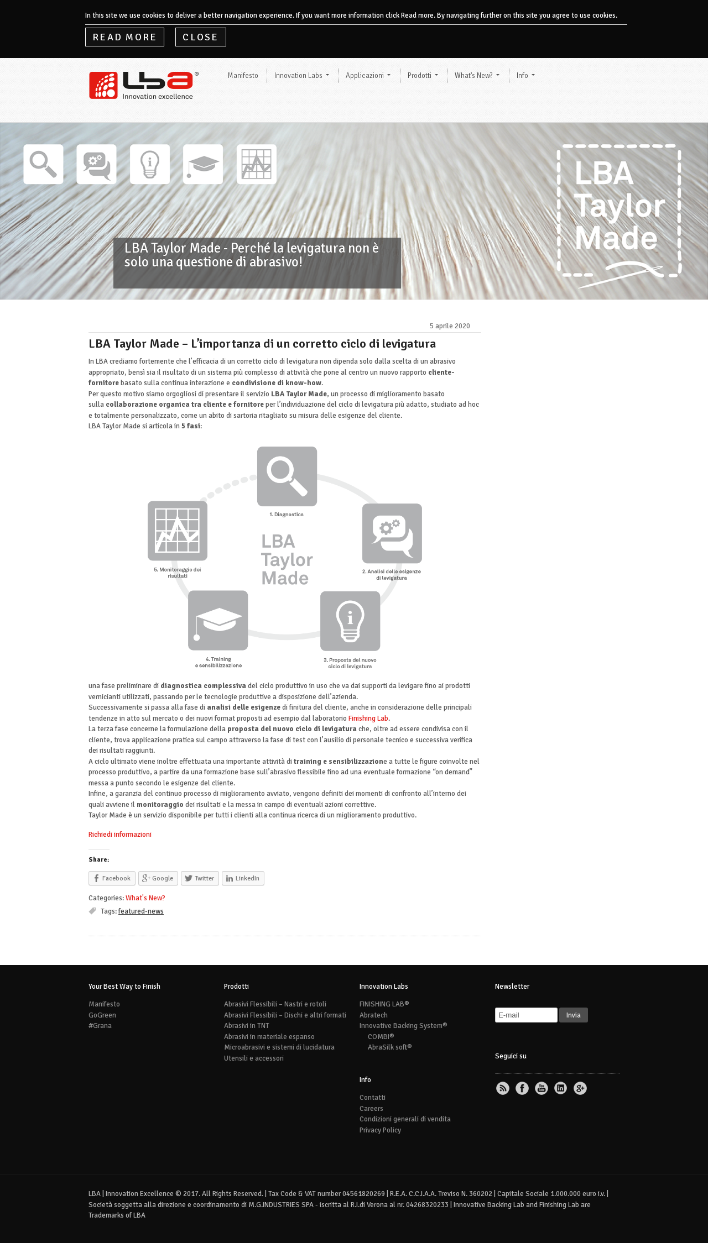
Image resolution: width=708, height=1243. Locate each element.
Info (522, 75)
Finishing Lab (368, 718)
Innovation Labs (298, 75)
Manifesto (243, 75)
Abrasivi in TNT (246, 1025)
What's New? (145, 898)
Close (200, 37)
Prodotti (419, 75)
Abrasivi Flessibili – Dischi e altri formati (285, 1015)
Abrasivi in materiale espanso (269, 1036)
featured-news (141, 911)
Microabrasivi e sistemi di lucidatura (279, 1047)
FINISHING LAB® (384, 1004)
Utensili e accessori (254, 1058)
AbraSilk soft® (390, 1047)
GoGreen (102, 1015)
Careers (371, 1108)
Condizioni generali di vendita (405, 1119)
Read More (124, 37)
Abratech (374, 1015)
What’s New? (474, 75)
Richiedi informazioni (120, 834)
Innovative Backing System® (403, 1025)
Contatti (373, 1097)
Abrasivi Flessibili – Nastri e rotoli (275, 1004)
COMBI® (381, 1036)
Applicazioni (365, 75)
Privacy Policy (380, 1130)
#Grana (100, 1025)
